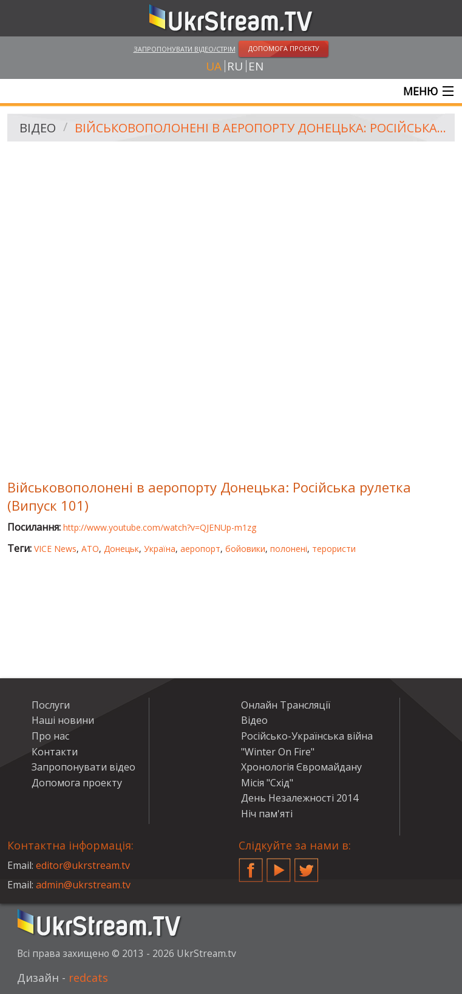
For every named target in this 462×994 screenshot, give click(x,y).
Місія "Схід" (267, 782)
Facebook (251, 865)
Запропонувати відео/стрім (185, 48)
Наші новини (63, 720)
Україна (159, 548)
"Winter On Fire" (277, 751)
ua (214, 66)
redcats (88, 977)
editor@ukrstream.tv (83, 865)
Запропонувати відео (83, 767)
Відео (37, 128)
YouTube (279, 865)
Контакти (55, 751)
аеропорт (200, 548)
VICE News (55, 548)
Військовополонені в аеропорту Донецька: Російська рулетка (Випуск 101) (260, 128)
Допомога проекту (77, 782)
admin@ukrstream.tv (83, 884)
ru (235, 66)
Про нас (50, 736)
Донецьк (121, 548)
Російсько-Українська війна (307, 736)
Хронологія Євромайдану (301, 767)
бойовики (245, 548)
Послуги (51, 705)
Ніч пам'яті (267, 813)
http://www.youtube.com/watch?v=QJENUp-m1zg (159, 527)
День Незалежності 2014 (299, 798)
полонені (288, 548)
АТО (90, 548)
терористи (334, 548)
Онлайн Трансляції (285, 705)
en (255, 66)
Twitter (306, 865)
